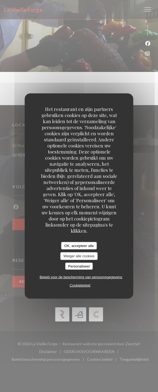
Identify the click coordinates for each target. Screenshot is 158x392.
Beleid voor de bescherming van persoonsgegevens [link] (80, 277)
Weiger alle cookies (79, 256)
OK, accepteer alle (79, 245)
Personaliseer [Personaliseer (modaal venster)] (79, 266)
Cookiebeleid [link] (80, 285)
